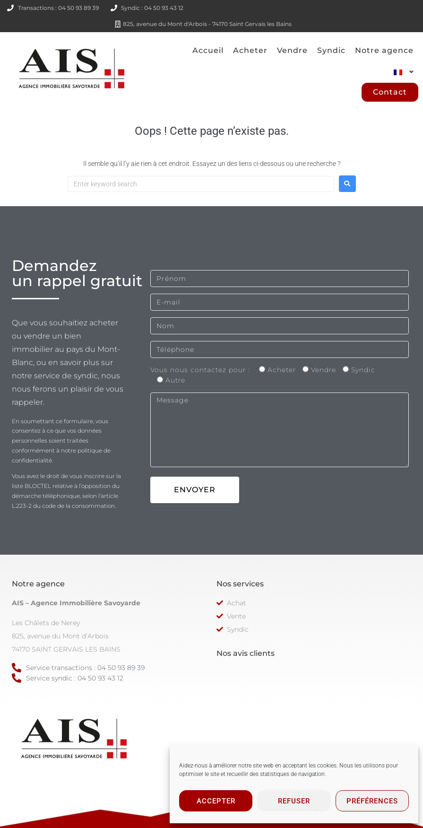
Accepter (216, 801)
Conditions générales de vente (169, 803)
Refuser (294, 801)
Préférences (372, 801)
